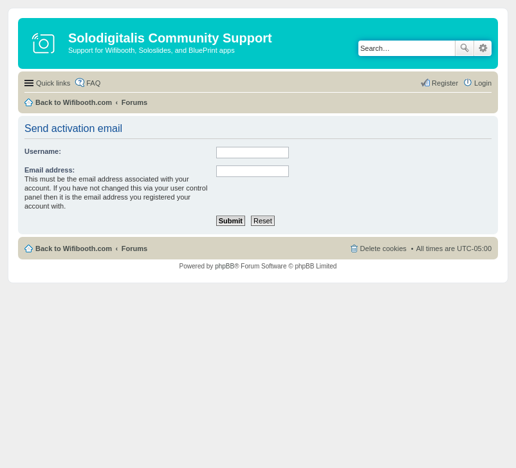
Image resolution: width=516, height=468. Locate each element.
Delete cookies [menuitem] (383, 248)
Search (464, 48)
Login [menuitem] (483, 83)
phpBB (224, 266)
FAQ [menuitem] (93, 83)
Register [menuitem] (445, 83)
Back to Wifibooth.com (73, 102)
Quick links (53, 83)
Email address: (49, 170)
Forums (134, 102)
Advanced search (483, 48)
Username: (42, 151)
